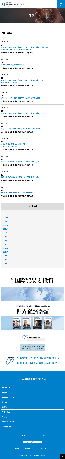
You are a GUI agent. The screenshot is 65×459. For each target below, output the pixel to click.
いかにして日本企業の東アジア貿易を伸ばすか (18, 192)
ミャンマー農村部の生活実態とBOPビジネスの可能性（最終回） (31, 48)
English (23, 435)
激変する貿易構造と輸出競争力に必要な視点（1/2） (20, 177)
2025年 (5, 214)
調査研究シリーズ (8, 397)
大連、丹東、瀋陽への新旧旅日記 (31, 145)
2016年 (5, 248)
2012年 (5, 263)
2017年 (5, 244)
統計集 (4, 402)
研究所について (7, 387)
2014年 (5, 256)
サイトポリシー (30, 449)
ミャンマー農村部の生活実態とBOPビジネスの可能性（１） (23, 128)
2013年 (5, 260)
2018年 (5, 240)
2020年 (5, 233)
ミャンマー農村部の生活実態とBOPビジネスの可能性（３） (31, 81)
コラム (4, 417)
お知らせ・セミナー (9, 422)
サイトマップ (19, 449)
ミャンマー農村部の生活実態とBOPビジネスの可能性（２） (23, 113)
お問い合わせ (6, 426)
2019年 (5, 237)
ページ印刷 (42, 435)
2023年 (5, 221)
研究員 (4, 392)
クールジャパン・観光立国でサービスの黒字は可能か (20, 98)
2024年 (5, 217)
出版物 (4, 407)
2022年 (5, 225)
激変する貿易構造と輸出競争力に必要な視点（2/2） (20, 161)
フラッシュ (6, 412)
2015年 (5, 252)
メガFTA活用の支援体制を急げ (12, 65)
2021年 (5, 229)
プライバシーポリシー (43, 449)
